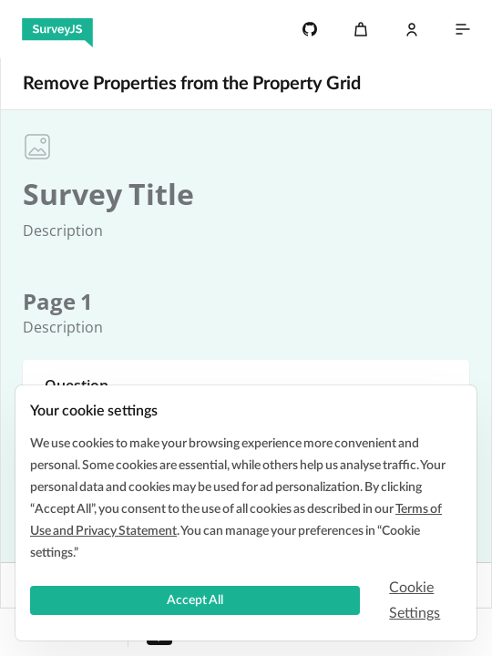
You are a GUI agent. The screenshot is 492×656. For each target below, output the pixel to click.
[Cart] (361, 29)
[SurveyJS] (57, 29)
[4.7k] (309, 29)
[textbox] (108, 194)
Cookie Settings (414, 600)
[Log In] (412, 29)
